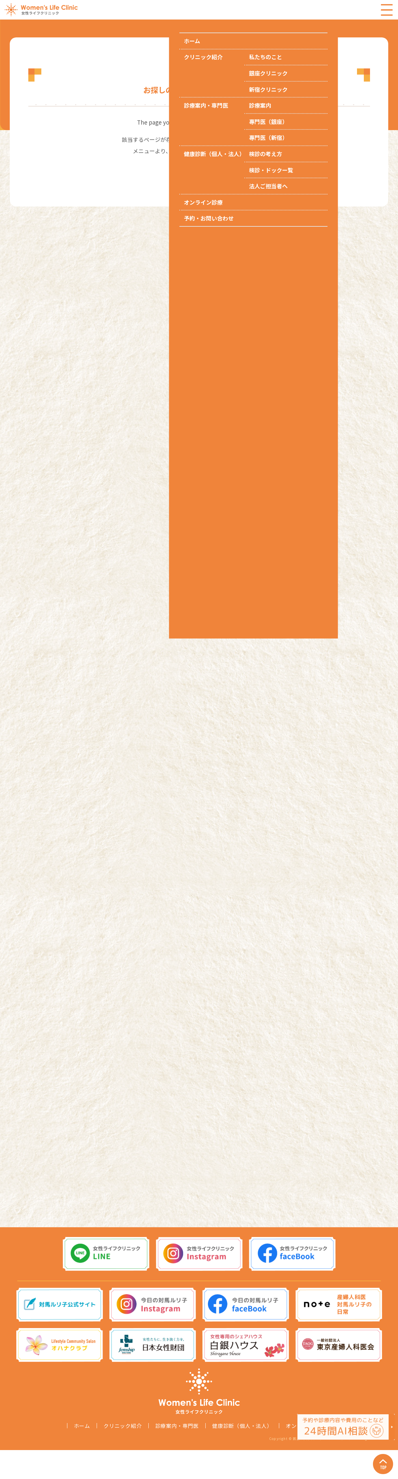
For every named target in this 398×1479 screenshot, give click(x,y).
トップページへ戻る (199, 168)
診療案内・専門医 (177, 1455)
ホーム (82, 1455)
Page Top (378, 1459)
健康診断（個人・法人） (242, 1455)
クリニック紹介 (122, 1455)
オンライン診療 (305, 1455)
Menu (386, 10)
